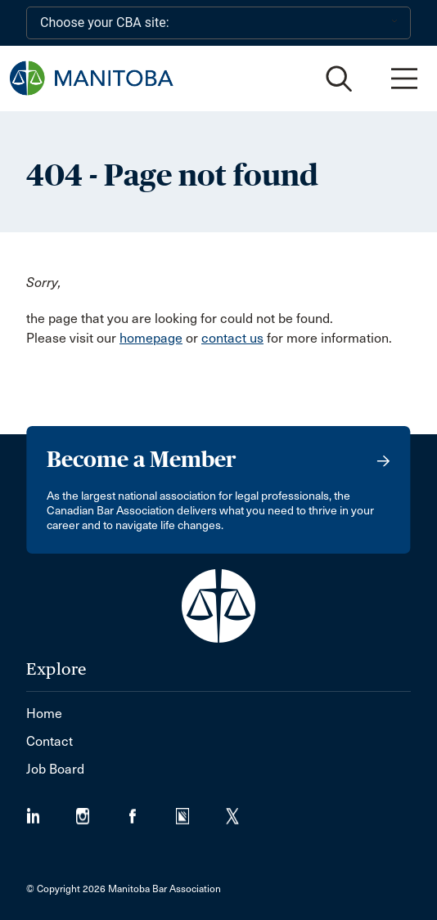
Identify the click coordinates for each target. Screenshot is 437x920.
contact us (232, 338)
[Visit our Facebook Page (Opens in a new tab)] (151, 811)
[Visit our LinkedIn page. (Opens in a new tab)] (51, 811)
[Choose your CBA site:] (218, 23)
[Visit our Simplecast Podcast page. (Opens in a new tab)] (201, 811)
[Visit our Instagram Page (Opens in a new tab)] (101, 811)
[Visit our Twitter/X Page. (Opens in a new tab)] (242, 811)
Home (44, 713)
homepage (150, 338)
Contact (49, 741)
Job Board (55, 769)
